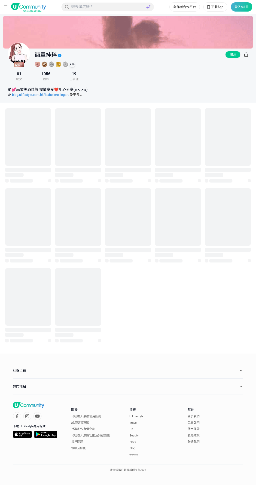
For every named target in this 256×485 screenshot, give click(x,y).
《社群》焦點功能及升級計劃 (90, 435)
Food (132, 441)
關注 (233, 54)
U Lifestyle (136, 416)
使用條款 (194, 429)
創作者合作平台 (184, 7)
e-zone (133, 454)
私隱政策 (194, 435)
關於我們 (194, 416)
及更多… (76, 95)
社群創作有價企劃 (83, 429)
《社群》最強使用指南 (86, 416)
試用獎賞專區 (80, 422)
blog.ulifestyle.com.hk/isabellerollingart (40, 95)
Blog (132, 448)
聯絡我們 (194, 441)
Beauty (134, 435)
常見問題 (77, 441)
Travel (133, 422)
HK (131, 429)
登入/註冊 (242, 7)
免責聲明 (194, 422)
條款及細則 (78, 448)
